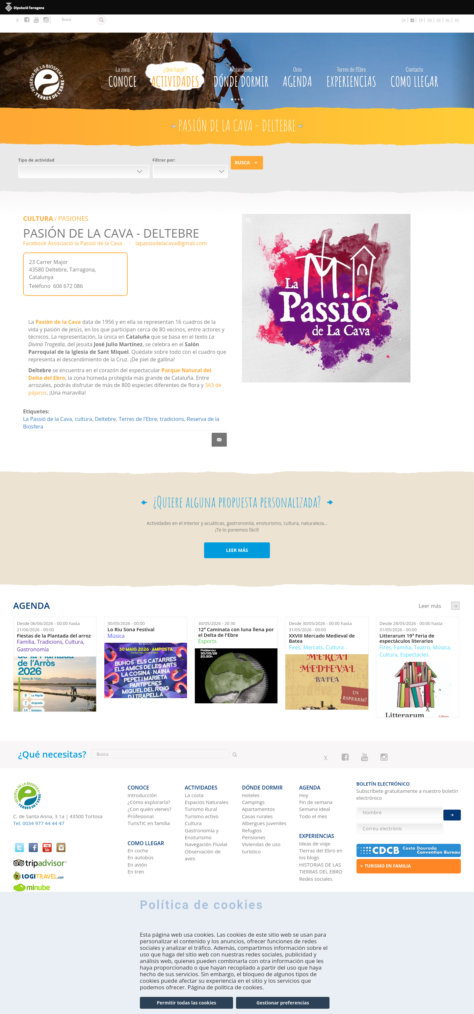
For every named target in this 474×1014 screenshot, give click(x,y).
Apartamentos (258, 786)
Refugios (252, 807)
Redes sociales (315, 851)
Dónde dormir (241, 57)
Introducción (142, 772)
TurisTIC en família (149, 800)
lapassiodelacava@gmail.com (171, 224)
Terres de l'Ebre (138, 400)
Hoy (303, 772)
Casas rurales (257, 793)
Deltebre (105, 400)
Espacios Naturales (206, 779)
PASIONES (70, 200)
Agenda (297, 57)
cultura (83, 400)
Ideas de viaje (314, 816)
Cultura (37, 200)
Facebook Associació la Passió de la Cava (72, 224)
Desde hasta (48, 608)
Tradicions (49, 623)
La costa (194, 772)
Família (25, 623)
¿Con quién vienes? (149, 786)
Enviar (452, 809)
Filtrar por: (163, 142)
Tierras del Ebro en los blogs (321, 827)
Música (116, 617)
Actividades (175, 57)
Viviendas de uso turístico (261, 825)
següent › (455, 587)
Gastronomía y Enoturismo (202, 811)
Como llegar (414, 57)
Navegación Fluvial (206, 821)
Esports (207, 622)
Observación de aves (203, 832)
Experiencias (352, 57)
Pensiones (253, 814)
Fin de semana (315, 779)
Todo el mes (313, 793)
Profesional (141, 793)
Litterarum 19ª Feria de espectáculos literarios (407, 619)
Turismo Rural (201, 786)
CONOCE (122, 57)
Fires (294, 628)
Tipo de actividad (36, 142)
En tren (136, 844)
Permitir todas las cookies (186, 1003)
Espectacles (414, 636)
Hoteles (250, 772)
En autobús (141, 830)
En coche (138, 823)
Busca (242, 144)
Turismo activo (202, 793)
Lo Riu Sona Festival (131, 610)
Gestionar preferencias (282, 1003)
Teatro (422, 628)
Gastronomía (33, 630)
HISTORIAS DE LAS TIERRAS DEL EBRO (320, 841)
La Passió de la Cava (47, 400)
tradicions (172, 400)
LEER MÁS (237, 531)
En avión (137, 837)
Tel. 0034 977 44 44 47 (38, 804)
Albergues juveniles (264, 800)
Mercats (313, 628)
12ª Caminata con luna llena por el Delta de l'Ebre (236, 613)
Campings (253, 779)
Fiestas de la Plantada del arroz (54, 617)
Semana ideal (314, 786)
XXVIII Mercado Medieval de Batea (322, 619)
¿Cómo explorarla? (149, 779)
